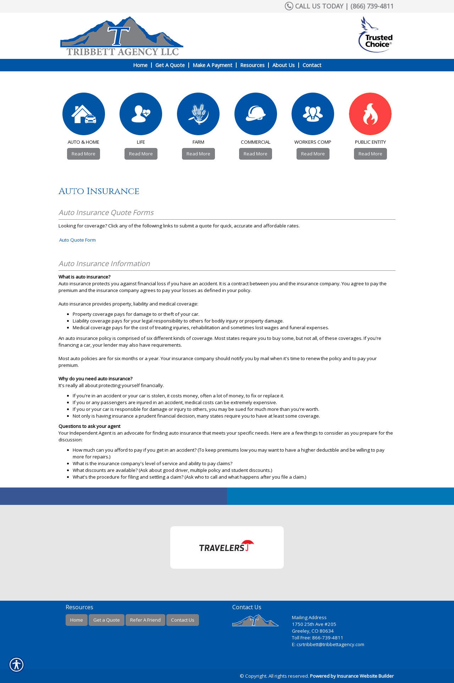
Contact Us (182, 620)
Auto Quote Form (77, 240)
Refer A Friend (145, 620)
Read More (83, 153)
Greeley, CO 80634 (313, 631)
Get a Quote (106, 620)
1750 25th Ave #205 (314, 624)
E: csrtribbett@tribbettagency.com (328, 644)
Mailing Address (309, 617)
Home (76, 620)
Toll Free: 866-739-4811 (317, 637)
